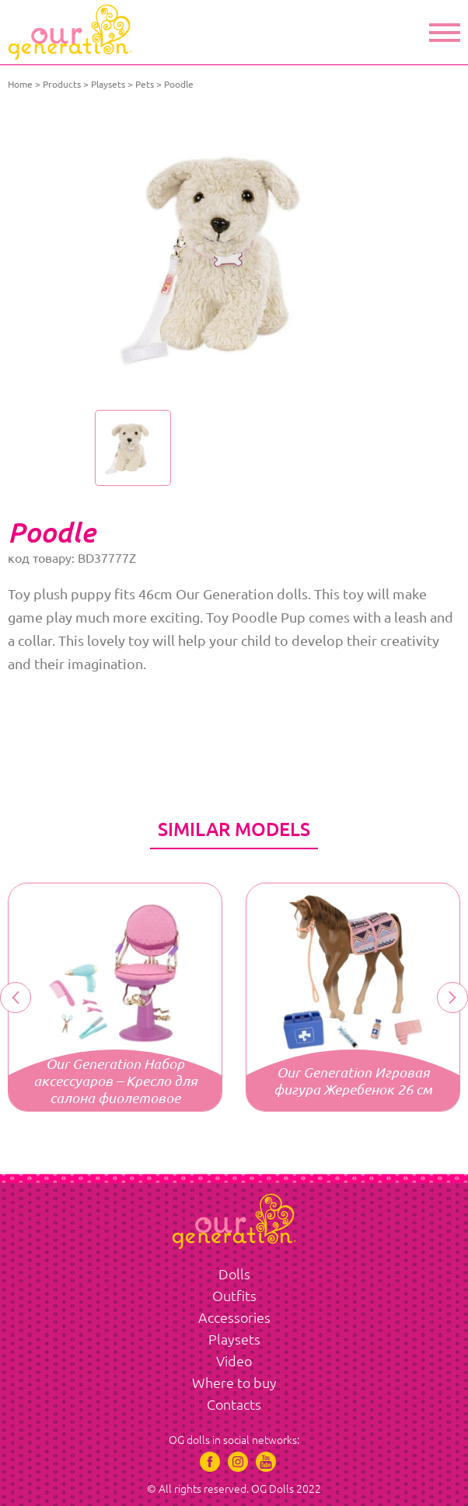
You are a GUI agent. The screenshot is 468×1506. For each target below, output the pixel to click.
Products (62, 84)
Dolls (234, 1274)
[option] (234, 256)
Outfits (234, 1295)
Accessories (234, 1317)
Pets (144, 84)
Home (20, 84)
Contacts (234, 1404)
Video (234, 1361)
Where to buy (234, 1382)
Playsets (108, 84)
